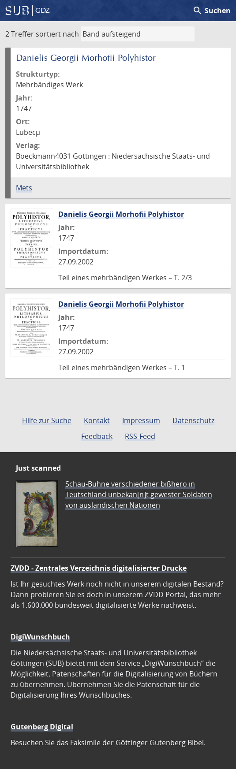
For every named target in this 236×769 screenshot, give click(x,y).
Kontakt (97, 420)
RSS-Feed (140, 436)
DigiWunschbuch (40, 637)
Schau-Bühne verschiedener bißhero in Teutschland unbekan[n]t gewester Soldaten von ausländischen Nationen (138, 494)
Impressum (141, 420)
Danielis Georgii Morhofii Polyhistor (121, 214)
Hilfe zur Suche (46, 420)
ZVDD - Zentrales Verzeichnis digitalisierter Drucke (99, 568)
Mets (24, 188)
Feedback (96, 436)
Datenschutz (193, 420)
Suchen (211, 10)
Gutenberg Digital (42, 727)
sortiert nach (57, 34)
